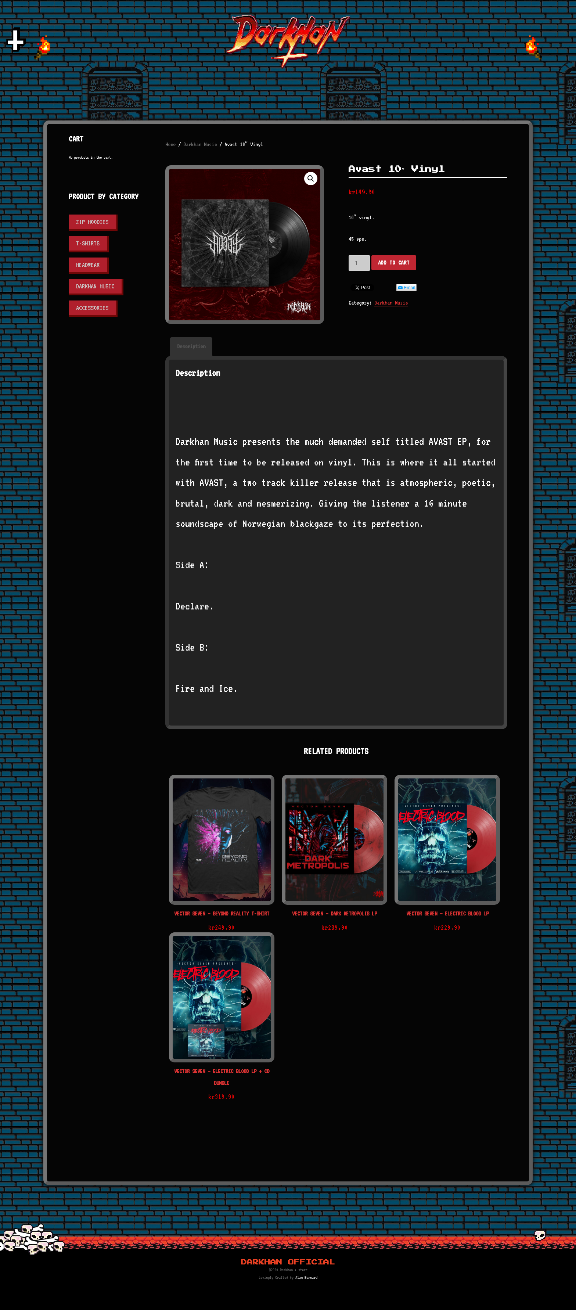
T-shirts (88, 243)
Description (191, 346)
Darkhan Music (200, 144)
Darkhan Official (288, 1262)
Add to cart (394, 262)
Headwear (88, 265)
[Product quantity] (359, 263)
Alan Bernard (306, 1277)
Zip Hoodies (92, 222)
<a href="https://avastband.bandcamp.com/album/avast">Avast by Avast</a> (336, 401)
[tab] (191, 346)
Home (170, 144)
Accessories (92, 308)
